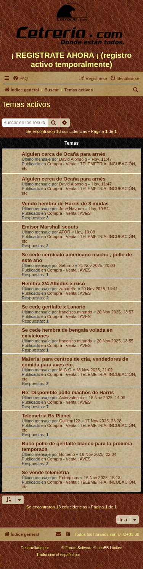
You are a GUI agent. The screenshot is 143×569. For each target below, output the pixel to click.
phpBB (55, 548)
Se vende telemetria (45, 472)
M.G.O (65, 370)
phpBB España (94, 555)
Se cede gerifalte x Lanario (53, 307)
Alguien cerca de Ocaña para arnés (64, 154)
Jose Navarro (71, 208)
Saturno (66, 265)
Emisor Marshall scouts (50, 227)
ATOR (65, 232)
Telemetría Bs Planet (46, 416)
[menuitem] (20, 78)
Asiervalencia (71, 397)
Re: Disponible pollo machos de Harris (68, 392)
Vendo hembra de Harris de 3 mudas (65, 203)
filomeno (67, 454)
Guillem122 (69, 421)
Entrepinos (69, 477)
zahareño (68, 288)
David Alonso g (73, 159)
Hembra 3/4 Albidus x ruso (53, 283)
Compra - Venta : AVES (69, 213)
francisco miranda (75, 312)
